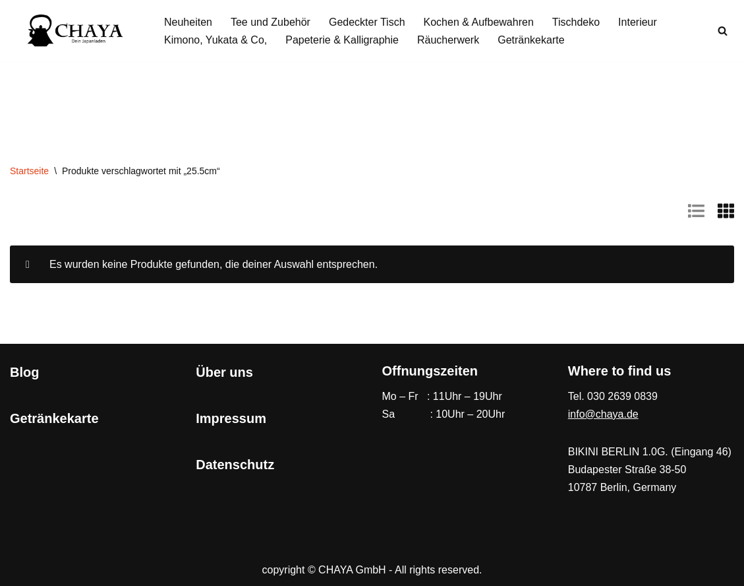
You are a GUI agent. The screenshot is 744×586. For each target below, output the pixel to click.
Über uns (224, 372)
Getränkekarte (531, 40)
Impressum (231, 418)
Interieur (637, 22)
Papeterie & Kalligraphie (342, 40)
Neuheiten (188, 22)
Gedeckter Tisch (367, 22)
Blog (24, 372)
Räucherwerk (448, 40)
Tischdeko (576, 22)
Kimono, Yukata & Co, (215, 40)
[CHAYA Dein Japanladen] (76, 30)
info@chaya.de (603, 414)
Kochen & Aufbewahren (479, 22)
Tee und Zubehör (270, 22)
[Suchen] (723, 31)
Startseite (29, 171)
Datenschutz (235, 464)
